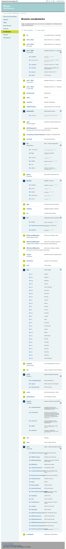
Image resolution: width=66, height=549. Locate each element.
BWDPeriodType (35, 457)
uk (32, 358)
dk (32, 293)
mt (32, 332)
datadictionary (31, 106)
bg (32, 280)
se (31, 348)
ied (27, 218)
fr (31, 309)
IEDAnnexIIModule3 (32, 241)
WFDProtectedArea (36, 516)
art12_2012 (30, 39)
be (32, 277)
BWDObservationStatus (37, 453)
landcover (29, 261)
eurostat (29, 139)
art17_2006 (30, 50)
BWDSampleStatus (36, 460)
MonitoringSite (35, 485)
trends (33, 75)
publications (30, 396)
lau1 (27, 265)
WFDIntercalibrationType (37, 512)
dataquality (30, 111)
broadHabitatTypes (36, 380)
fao (27, 143)
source (33, 192)
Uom (32, 499)
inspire (28, 254)
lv (31, 329)
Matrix (33, 481)
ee (31, 296)
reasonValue (34, 412)
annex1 (33, 222)
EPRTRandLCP (31, 128)
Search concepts (41, 30)
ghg (27, 204)
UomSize (33, 506)
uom (27, 442)
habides (29, 209)
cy (31, 283)
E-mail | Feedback (8, 544)
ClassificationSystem (36, 467)
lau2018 (29, 363)
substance (34, 430)
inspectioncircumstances (37, 225)
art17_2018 (30, 87)
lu (31, 326)
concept (33, 185)
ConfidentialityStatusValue (37, 471)
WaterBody (34, 509)
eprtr (28, 122)
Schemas (5, 28)
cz (31, 287)
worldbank (29, 534)
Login (49, 1)
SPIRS (33, 426)
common (29, 102)
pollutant (33, 230)
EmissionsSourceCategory (37, 475)
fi (31, 306)
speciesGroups (35, 387)
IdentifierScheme (35, 478)
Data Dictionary (16, 13)
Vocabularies (7, 31)
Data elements (7, 25)
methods (33, 68)
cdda (28, 97)
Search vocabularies (28, 30)
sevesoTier (34, 421)
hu (32, 313)
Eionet (10, 13)
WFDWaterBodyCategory (37, 522)
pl (31, 339)
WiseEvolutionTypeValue (37, 525)
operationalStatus (36, 407)
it (31, 319)
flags (32, 153)
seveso (28, 401)
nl (31, 335)
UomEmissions (35, 502)
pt (31, 342)
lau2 (27, 270)
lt (31, 322)
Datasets (5, 19)
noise (28, 392)
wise (27, 447)
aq (27, 35)
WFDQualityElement (36, 519)
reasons (33, 72)
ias (27, 213)
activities (33, 56)
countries (33, 64)
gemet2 (28, 181)
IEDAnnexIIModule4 (32, 248)
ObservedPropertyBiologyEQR (37, 491)
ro (31, 345)
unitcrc (33, 168)
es (31, 303)
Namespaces (6, 37)
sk (31, 355)
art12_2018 (30, 44)
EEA (10, 1)
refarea (33, 161)
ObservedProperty (36, 488)
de (32, 290)
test (27, 438)
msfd (28, 374)
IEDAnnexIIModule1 (32, 235)
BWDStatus (34, 464)
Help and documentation (10, 16)
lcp (27, 370)
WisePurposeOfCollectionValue (37, 529)
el (31, 300)
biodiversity (30, 93)
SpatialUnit (34, 495)
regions (33, 383)
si (31, 352)
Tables (5, 22)
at (31, 274)
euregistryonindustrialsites (35, 134)
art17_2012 (30, 80)
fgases (28, 174)
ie (31, 316)
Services (5, 34)
